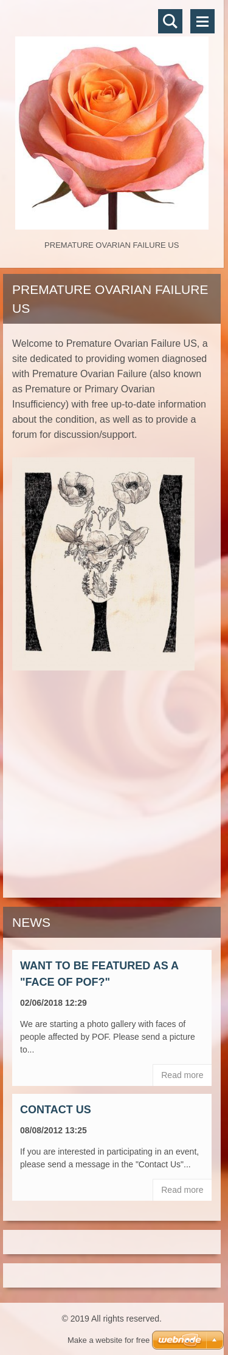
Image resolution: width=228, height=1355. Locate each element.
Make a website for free (108, 1340)
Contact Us (55, 1110)
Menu (202, 21)
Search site (170, 21)
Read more (182, 1075)
